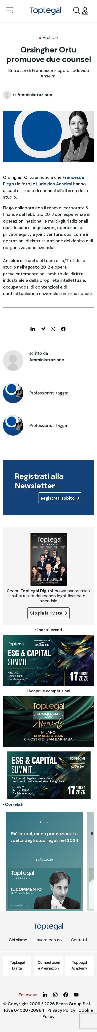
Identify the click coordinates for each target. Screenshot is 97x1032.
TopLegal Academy (79, 965)
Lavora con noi (48, 940)
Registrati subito (60, 498)
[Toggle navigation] (9, 10)
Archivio (50, 37)
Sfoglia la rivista (48, 613)
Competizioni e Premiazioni (49, 965)
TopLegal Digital (17, 965)
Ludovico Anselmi (54, 184)
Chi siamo (18, 940)
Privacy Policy (61, 1010)
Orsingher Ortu (18, 177)
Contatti (79, 940)
